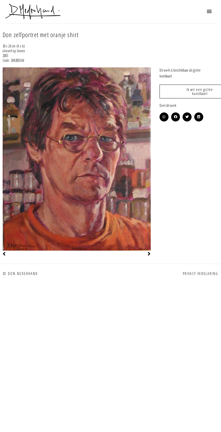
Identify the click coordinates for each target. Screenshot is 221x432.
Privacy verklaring (200, 273)
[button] (164, 116)
